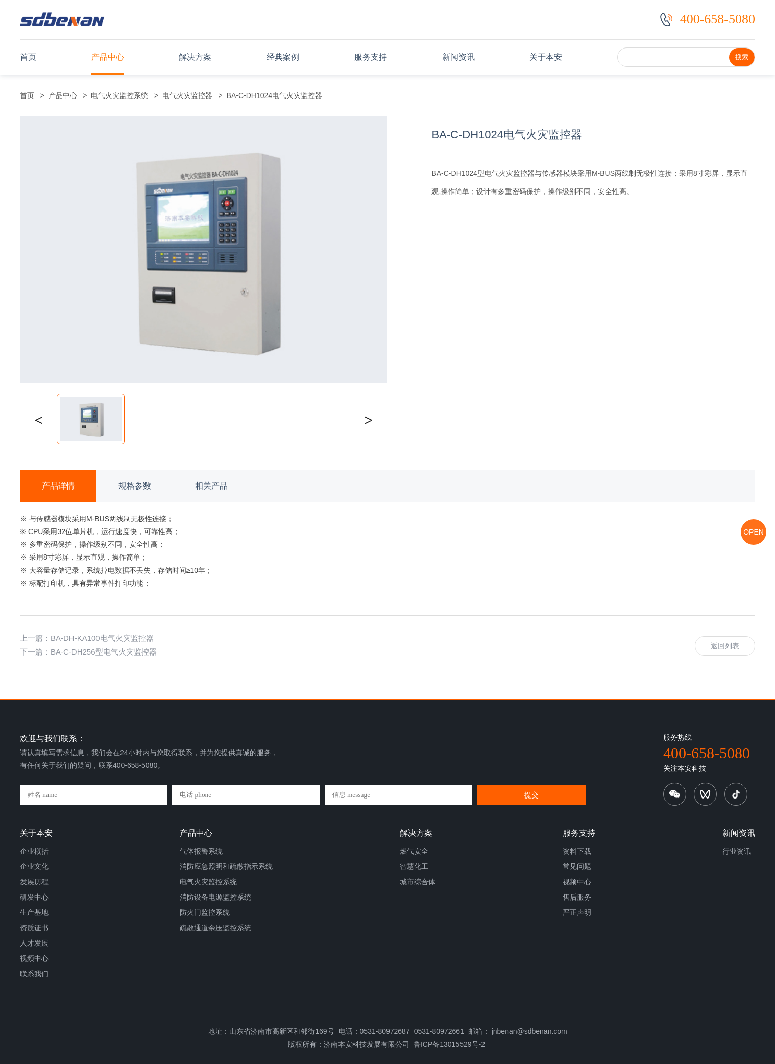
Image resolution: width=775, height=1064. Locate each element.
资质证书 (34, 928)
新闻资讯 (458, 57)
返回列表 (725, 646)
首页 (28, 57)
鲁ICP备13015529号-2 (449, 1044)
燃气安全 (414, 851)
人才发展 (34, 943)
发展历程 (34, 882)
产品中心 (107, 57)
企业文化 (34, 866)
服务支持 (370, 57)
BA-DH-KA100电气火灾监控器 (102, 638)
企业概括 (34, 851)
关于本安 (545, 57)
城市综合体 (417, 882)
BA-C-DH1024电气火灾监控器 (272, 95)
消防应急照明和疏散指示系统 (226, 866)
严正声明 (577, 912)
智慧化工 (414, 866)
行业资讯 (736, 851)
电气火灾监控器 (187, 95)
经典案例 (283, 57)
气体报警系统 (201, 851)
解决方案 (195, 57)
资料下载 (577, 851)
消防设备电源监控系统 (215, 897)
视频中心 (34, 958)
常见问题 (577, 866)
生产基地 (34, 912)
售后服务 (577, 897)
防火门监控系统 (205, 912)
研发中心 (34, 897)
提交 (531, 795)
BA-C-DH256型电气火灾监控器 (104, 651)
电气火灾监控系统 (120, 95)
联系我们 (34, 974)
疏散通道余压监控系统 (215, 928)
